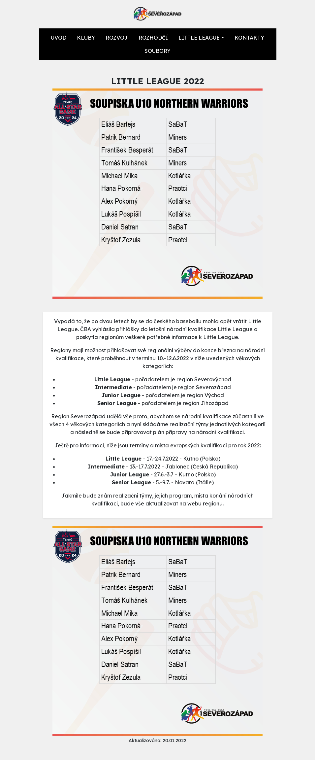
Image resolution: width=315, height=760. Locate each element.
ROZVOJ (117, 37)
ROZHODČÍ (153, 37)
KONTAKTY (249, 37)
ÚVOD (58, 37)
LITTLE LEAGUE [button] (199, 37)
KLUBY (86, 37)
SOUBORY (157, 51)
